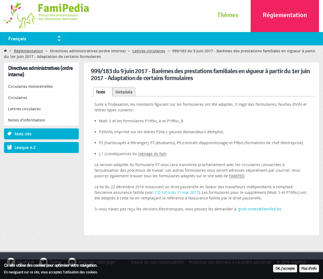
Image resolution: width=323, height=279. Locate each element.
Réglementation (285, 15)
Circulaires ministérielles (30, 86)
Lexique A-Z (25, 147)
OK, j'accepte (285, 270)
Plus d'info (309, 270)
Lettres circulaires (148, 50)
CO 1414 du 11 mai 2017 (177, 192)
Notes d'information (26, 120)
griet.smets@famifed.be (259, 208)
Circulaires (17, 97)
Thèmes (227, 15)
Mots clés (23, 133)
